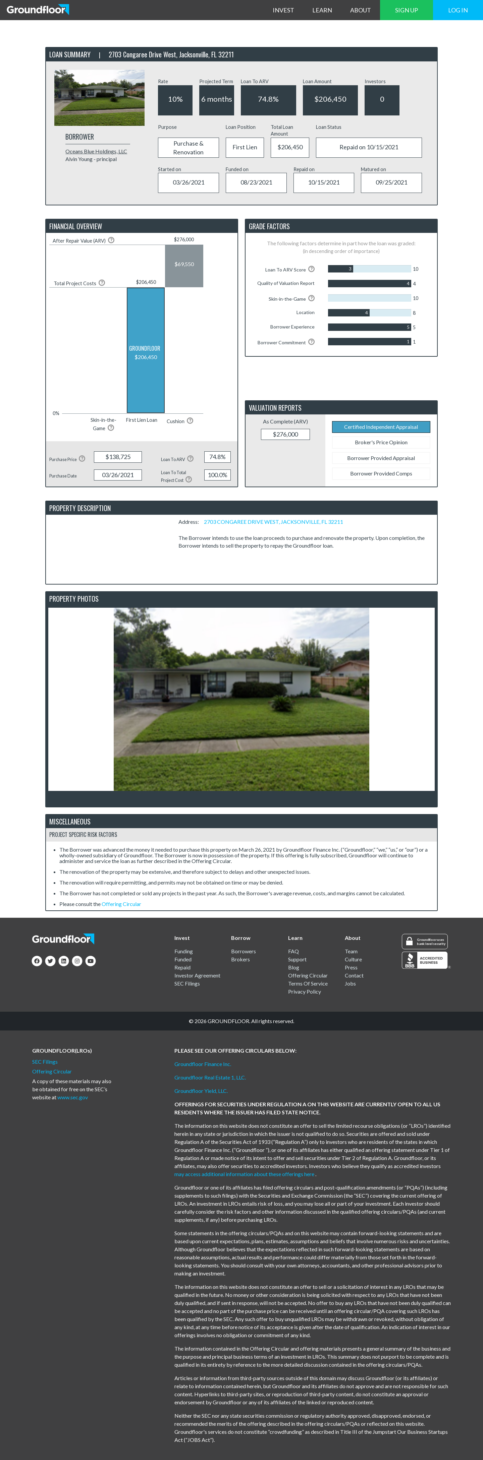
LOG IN (458, 10)
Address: (190, 521)
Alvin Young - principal (91, 159)
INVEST (283, 10)
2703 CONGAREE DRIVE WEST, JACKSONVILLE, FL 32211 (273, 521)
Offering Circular (121, 904)
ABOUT (360, 10)
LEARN (322, 10)
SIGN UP (406, 10)
